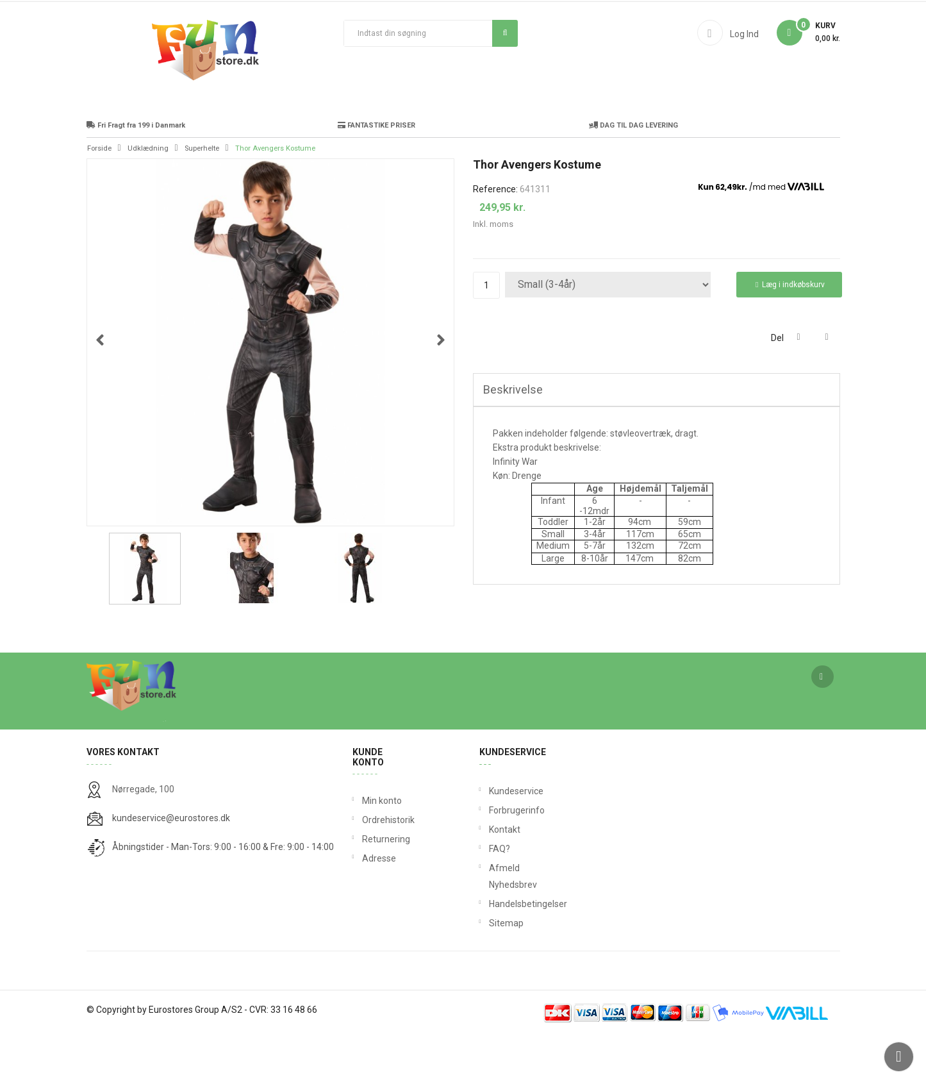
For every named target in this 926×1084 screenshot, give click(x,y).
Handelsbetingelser (492, 952)
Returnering (384, 888)
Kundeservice (492, 840)
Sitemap (492, 972)
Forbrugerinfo (492, 859)
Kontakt (492, 878)
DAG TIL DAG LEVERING (633, 174)
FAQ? (492, 897)
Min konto (382, 849)
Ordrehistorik (384, 868)
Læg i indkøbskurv (790, 333)
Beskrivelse (513, 438)
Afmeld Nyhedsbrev (492, 925)
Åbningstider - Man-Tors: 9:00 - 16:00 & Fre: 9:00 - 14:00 (223, 895)
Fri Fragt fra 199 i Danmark (136, 174)
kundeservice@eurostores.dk (171, 867)
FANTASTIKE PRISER (376, 174)
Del (799, 386)
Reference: (495, 238)
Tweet (827, 386)
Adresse (379, 907)
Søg (505, 33)
